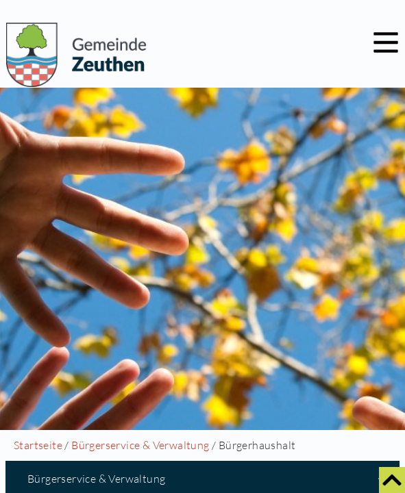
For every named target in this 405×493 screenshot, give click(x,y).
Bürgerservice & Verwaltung (140, 445)
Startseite (38, 445)
